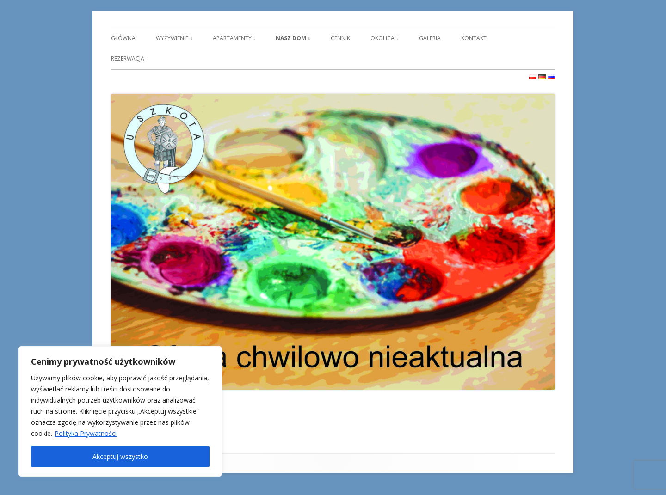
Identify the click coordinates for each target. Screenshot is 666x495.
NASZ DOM (291, 38)
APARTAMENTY (232, 38)
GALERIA (430, 38)
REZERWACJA (127, 58)
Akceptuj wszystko (120, 456)
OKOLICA (382, 38)
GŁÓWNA (123, 38)
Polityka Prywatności (86, 433)
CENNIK (340, 38)
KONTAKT (474, 38)
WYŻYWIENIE (172, 38)
